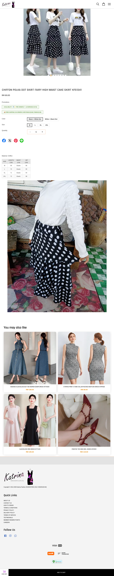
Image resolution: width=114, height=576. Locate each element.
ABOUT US (7, 500)
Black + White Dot (35, 119)
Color (3, 119)
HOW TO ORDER (9, 505)
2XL (46, 125)
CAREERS (7, 522)
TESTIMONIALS (8, 517)
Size (3, 125)
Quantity (4, 130)
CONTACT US (8, 503)
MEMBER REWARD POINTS (12, 520)
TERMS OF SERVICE (10, 515)
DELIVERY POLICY (9, 512)
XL (41, 125)
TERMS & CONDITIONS (10, 507)
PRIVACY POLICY (9, 510)
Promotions (5, 102)
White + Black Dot (51, 119)
